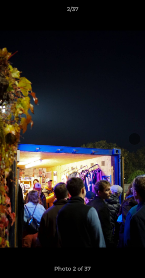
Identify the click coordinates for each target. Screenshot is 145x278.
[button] (135, 11)
